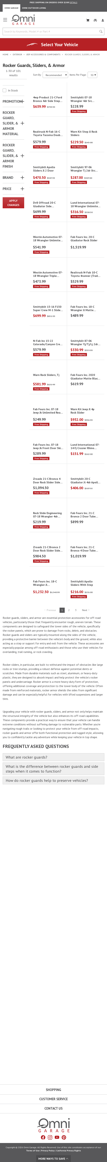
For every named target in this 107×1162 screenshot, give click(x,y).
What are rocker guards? (26, 1047)
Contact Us (53, 1108)
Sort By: (37, 74)
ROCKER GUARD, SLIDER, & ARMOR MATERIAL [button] (10, 123)
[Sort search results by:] (55, 75)
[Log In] (102, 19)
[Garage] (95, 19)
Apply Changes (13, 203)
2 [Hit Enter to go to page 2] (69, 900)
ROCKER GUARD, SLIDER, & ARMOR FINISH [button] (10, 156)
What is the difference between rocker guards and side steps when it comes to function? (52, 1059)
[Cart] (87, 19)
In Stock (13, 90)
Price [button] (7, 188)
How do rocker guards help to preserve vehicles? (47, 1070)
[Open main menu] (5, 21)
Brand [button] (8, 177)
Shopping (53, 1090)
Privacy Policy (48, 1150)
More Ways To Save (53, 1158)
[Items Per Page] (92, 75)
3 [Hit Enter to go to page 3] (76, 900)
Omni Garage (11, 8)
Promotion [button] (12, 101)
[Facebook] (43, 1137)
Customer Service (53, 1099)
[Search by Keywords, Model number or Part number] (51, 31)
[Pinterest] (64, 1137)
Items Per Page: (77, 74)
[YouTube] (57, 1137)
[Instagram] (50, 1137)
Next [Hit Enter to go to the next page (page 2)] (86, 900)
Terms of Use (32, 1150)
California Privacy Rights (68, 1150)
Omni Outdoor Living (34, 8)
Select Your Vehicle (59, 44)
